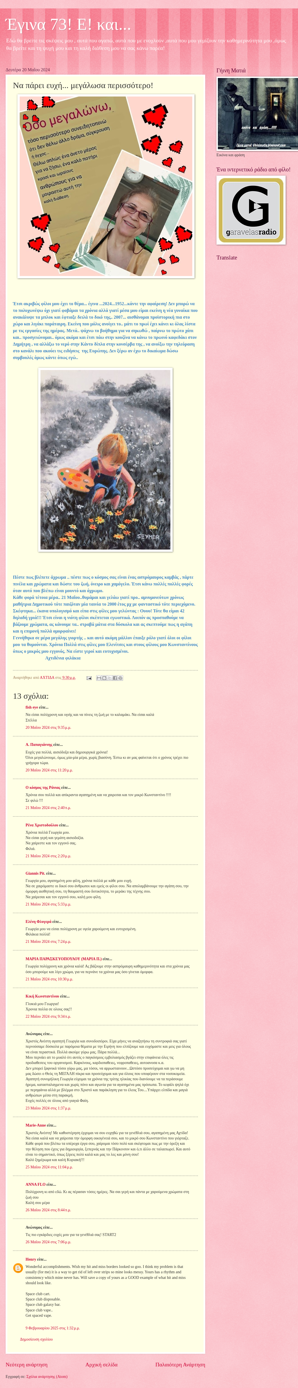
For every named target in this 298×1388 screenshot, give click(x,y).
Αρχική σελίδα (101, 1365)
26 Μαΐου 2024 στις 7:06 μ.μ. (48, 1242)
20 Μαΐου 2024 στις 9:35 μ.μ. (48, 727)
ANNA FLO (36, 1184)
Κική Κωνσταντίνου (42, 996)
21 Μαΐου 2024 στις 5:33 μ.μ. (48, 904)
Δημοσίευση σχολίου (36, 1339)
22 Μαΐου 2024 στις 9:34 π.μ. (48, 1016)
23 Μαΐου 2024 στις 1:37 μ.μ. (48, 1108)
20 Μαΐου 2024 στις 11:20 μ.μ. (49, 770)
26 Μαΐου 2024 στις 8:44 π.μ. (48, 1210)
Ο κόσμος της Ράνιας (43, 787)
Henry (31, 1259)
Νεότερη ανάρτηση (27, 1365)
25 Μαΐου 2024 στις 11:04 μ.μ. (49, 1167)
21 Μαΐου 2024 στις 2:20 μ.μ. (48, 856)
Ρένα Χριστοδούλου (42, 825)
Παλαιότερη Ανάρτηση (180, 1365)
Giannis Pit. (35, 873)
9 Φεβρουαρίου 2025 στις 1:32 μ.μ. (53, 1328)
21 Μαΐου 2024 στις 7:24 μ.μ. (48, 941)
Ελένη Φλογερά (38, 922)
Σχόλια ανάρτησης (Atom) (46, 1377)
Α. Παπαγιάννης (39, 745)
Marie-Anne (36, 1125)
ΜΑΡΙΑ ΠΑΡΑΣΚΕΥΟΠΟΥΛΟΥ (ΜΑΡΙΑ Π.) (64, 959)
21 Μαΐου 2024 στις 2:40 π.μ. (48, 808)
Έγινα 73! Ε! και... (68, 24)
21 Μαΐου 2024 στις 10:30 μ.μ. (49, 979)
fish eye (32, 707)
